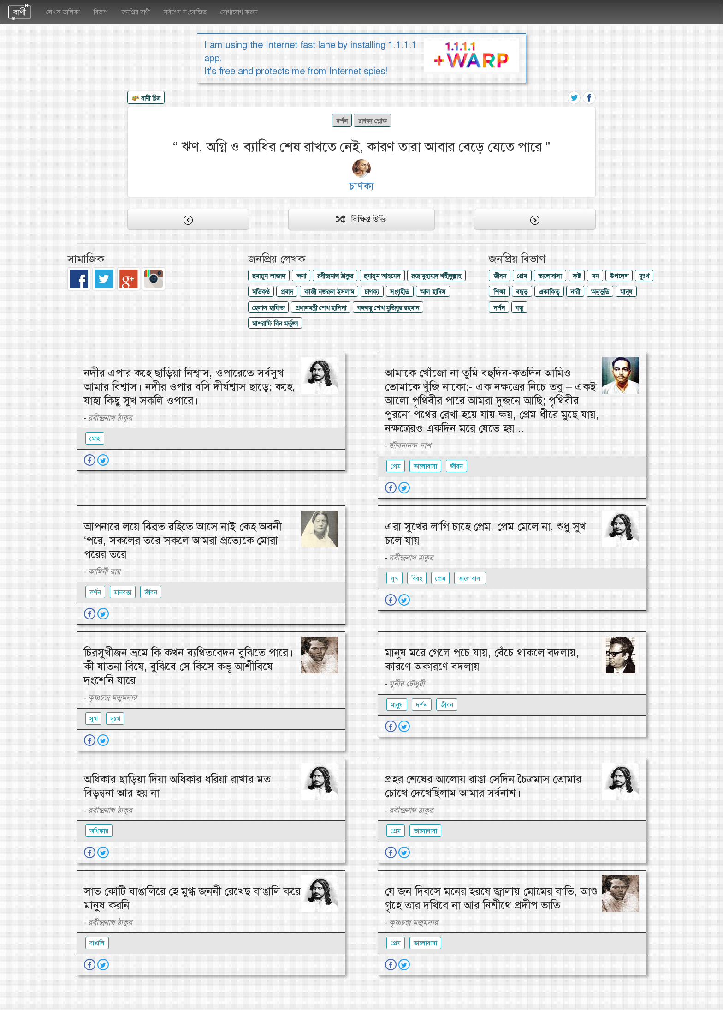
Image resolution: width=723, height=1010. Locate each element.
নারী (575, 292)
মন (595, 276)
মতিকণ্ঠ (261, 292)
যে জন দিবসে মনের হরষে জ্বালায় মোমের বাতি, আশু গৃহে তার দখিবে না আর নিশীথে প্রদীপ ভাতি (491, 898)
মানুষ (626, 292)
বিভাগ (100, 12)
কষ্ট (577, 276)
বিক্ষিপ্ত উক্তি (361, 219)
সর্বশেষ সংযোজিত (185, 12)
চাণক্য (372, 292)
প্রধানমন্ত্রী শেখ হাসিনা (321, 308)
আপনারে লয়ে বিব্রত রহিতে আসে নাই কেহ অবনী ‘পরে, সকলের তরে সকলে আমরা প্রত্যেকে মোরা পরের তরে (183, 540)
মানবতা (122, 592)
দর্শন (342, 121)
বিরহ (416, 578)
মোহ (94, 438)
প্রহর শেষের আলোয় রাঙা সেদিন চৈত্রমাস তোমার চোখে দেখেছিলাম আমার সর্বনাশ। (483, 786)
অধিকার (98, 831)
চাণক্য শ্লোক (372, 121)
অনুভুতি (600, 292)
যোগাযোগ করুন (239, 12)
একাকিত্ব (549, 292)
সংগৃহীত (399, 292)
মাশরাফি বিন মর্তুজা (275, 323)
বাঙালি (97, 943)
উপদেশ (619, 276)
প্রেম (522, 276)
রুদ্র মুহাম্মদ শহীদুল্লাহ (436, 276)
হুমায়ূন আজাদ (268, 276)
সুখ (394, 578)
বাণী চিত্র (146, 99)
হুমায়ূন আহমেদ (382, 276)
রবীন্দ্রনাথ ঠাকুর (335, 276)
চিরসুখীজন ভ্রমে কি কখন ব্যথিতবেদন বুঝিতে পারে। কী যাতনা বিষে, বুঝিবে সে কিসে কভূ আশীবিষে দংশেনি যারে (188, 666)
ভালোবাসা (550, 276)
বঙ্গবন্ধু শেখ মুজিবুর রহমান (388, 308)
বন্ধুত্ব (521, 292)
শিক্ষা (499, 292)
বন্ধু (519, 308)
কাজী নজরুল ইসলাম (329, 292)
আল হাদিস (433, 292)
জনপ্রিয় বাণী (135, 12)
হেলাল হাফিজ (268, 308)
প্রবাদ (287, 292)
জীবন (499, 276)
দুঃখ (644, 276)
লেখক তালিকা (63, 12)
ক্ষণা (301, 276)
